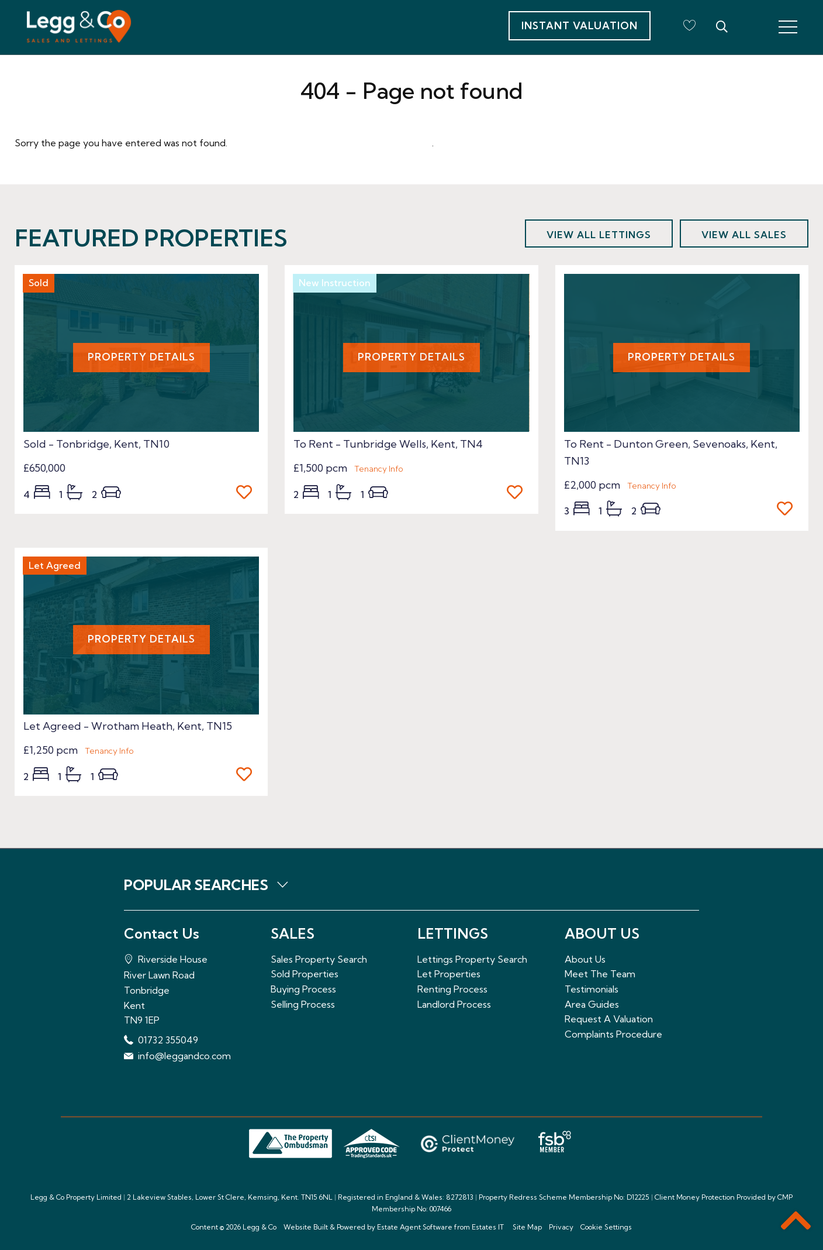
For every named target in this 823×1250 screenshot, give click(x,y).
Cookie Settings (606, 1226)
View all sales (744, 235)
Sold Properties (304, 974)
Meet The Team (600, 974)
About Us (585, 959)
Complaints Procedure (613, 1034)
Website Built (305, 1226)
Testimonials (591, 989)
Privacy (561, 1226)
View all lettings (599, 235)
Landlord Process (454, 1004)
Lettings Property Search (472, 959)
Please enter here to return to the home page (331, 143)
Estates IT (488, 1226)
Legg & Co (259, 1226)
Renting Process (452, 989)
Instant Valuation (579, 25)
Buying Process (303, 989)
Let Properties (448, 974)
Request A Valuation (609, 1019)
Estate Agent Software (414, 1226)
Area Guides (592, 1004)
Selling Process (303, 1004)
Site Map (527, 1226)
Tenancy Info (378, 468)
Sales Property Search (319, 959)
